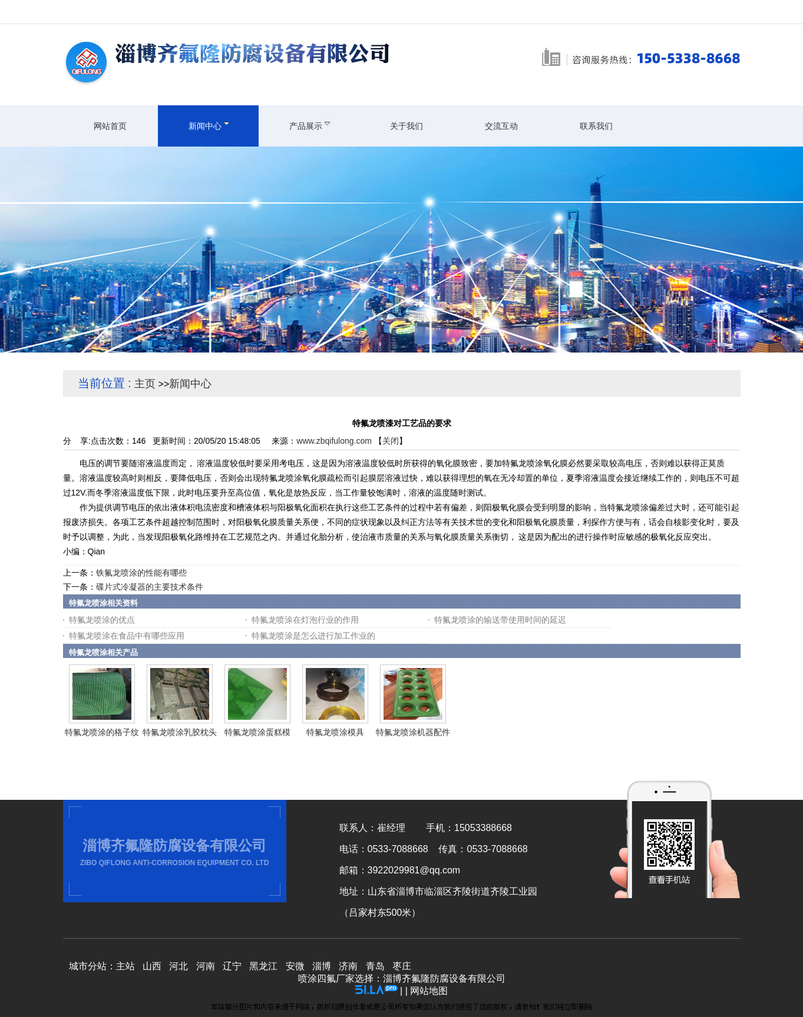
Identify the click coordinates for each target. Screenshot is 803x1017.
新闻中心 (190, 384)
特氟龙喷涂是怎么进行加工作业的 (313, 635)
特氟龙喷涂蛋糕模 (257, 732)
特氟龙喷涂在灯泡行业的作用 (305, 619)
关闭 (390, 441)
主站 (125, 966)
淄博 (321, 966)
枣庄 (401, 966)
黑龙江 (263, 966)
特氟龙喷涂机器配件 (413, 732)
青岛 (375, 966)
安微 (295, 966)
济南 (348, 966)
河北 (178, 966)
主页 (145, 384)
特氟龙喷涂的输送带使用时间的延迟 (500, 619)
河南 (205, 966)
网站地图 (429, 991)
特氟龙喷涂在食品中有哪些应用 (126, 635)
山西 (152, 966)
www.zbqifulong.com (334, 441)
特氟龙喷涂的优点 (102, 619)
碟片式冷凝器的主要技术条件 (149, 586)
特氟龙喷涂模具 (335, 732)
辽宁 (232, 966)
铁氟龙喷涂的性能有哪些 (141, 572)
